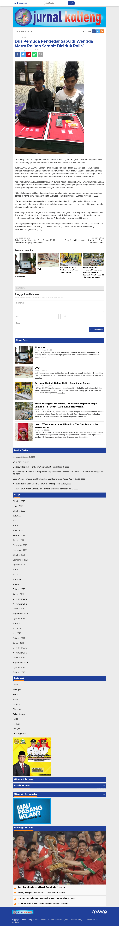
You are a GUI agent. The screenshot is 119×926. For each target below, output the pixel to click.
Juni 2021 (17, 574)
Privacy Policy (76, 920)
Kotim (15, 699)
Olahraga (17, 709)
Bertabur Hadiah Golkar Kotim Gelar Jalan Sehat (69, 269)
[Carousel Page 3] (101, 788)
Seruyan (16, 729)
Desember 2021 (20, 545)
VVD (39, 269)
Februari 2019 (19, 638)
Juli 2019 (16, 623)
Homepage (20, 31)
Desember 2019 (20, 599)
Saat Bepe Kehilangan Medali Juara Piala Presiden (41, 887)
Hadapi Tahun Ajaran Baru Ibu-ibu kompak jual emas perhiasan (40, 489)
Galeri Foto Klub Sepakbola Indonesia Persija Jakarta (43, 903)
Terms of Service (91, 920)
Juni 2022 (17, 521)
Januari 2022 (18, 540)
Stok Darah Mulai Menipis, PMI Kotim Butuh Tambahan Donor (82, 240)
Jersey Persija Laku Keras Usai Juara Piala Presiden (42, 893)
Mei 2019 (17, 633)
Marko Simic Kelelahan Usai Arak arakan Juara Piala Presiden (46, 898)
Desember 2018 (20, 648)
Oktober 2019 (19, 609)
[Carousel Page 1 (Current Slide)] (98, 788)
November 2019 (20, 604)
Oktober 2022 (19, 511)
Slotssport (20, 276)
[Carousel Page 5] (104, 788)
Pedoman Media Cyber (58, 920)
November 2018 (20, 653)
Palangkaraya (19, 714)
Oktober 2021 (19, 555)
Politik (15, 719)
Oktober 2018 (19, 658)
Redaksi (16, 724)
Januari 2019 (18, 643)
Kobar (15, 694)
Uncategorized (19, 734)
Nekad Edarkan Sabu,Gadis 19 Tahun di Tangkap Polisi (37, 484)
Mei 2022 (17, 526)
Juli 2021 (16, 569)
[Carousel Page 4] (103, 788)
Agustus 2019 (19, 618)
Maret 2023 (18, 506)
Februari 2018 (19, 672)
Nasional (16, 704)
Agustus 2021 (19, 565)
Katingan (17, 690)
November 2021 (20, 550)
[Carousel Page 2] (99, 788)
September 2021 (20, 560)
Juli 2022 (17, 516)
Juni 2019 (17, 628)
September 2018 (20, 662)
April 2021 (17, 584)
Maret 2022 (18, 530)
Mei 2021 (17, 579)
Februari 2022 (19, 535)
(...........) (43, 357)
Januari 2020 (18, 594)
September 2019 (20, 614)
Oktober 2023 (19, 501)
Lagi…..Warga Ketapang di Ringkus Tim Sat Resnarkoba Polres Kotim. (43, 479)
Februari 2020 (19, 589)
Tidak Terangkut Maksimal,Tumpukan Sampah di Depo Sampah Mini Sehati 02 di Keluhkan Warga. (93, 272)
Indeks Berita (40, 920)
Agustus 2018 (19, 667)
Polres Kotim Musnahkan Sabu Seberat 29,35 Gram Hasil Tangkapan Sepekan (36, 240)
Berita (29, 31)
